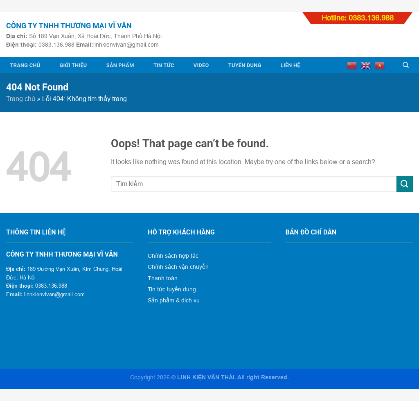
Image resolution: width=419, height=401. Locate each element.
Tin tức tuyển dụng (172, 289)
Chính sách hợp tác (173, 255)
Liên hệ (290, 65)
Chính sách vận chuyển (178, 267)
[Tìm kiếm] (406, 65)
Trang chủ (25, 65)
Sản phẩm (120, 65)
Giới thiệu (73, 65)
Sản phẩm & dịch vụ (174, 300)
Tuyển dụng (244, 65)
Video (201, 65)
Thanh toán (163, 278)
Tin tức (163, 65)
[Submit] (404, 184)
